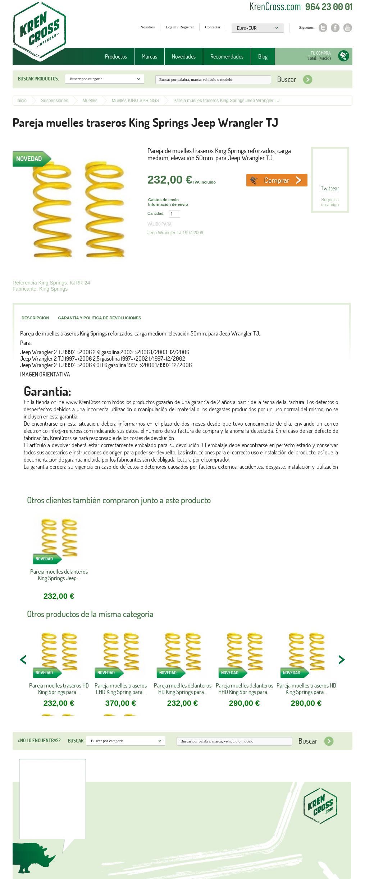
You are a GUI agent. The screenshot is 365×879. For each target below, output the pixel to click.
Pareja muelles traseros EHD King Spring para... (121, 688)
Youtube (347, 27)
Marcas (149, 56)
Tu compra (321, 53)
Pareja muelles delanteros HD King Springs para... (182, 688)
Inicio (22, 100)
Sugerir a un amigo (330, 202)
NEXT (341, 659)
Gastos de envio (163, 200)
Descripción (35, 318)
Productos (116, 56)
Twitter (322, 27)
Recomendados (226, 56)
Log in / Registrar (180, 27)
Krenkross (40, 32)
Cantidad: (155, 213)
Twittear (330, 188)
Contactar (212, 27)
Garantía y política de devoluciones (99, 318)
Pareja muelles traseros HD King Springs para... (59, 688)
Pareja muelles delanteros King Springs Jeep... (59, 575)
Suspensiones (54, 100)
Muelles (89, 100)
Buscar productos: (38, 79)
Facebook (335, 27)
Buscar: (76, 741)
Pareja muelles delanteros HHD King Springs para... (244, 688)
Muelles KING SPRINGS (135, 100)
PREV (23, 659)
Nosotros (148, 27)
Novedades (184, 56)
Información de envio (168, 204)
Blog (263, 56)
